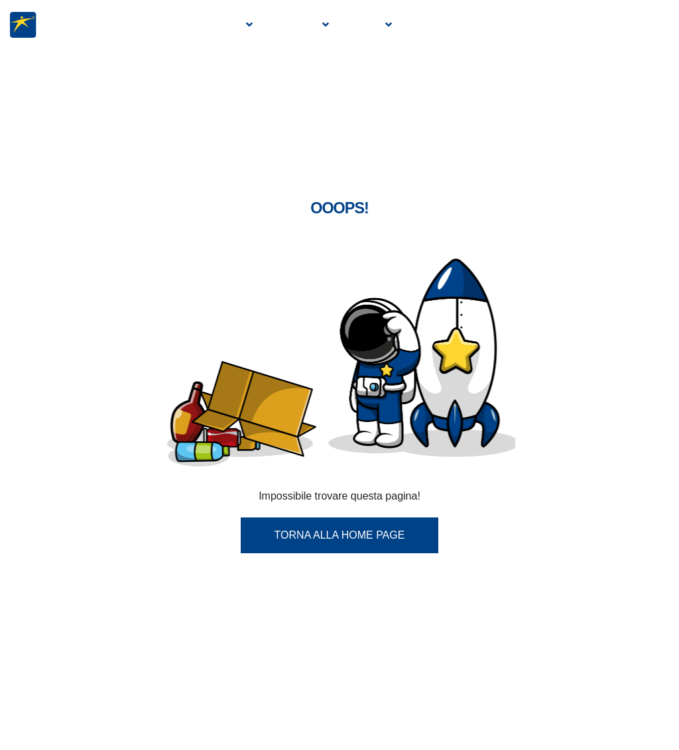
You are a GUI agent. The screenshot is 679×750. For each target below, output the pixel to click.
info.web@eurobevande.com (247, 677)
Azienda (219, 24)
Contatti (640, 24)
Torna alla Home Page (340, 398)
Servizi (361, 24)
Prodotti (292, 24)
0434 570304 (230, 637)
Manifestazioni (448, 24)
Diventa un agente (553, 24)
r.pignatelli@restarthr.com (407, 697)
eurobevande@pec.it (257, 717)
